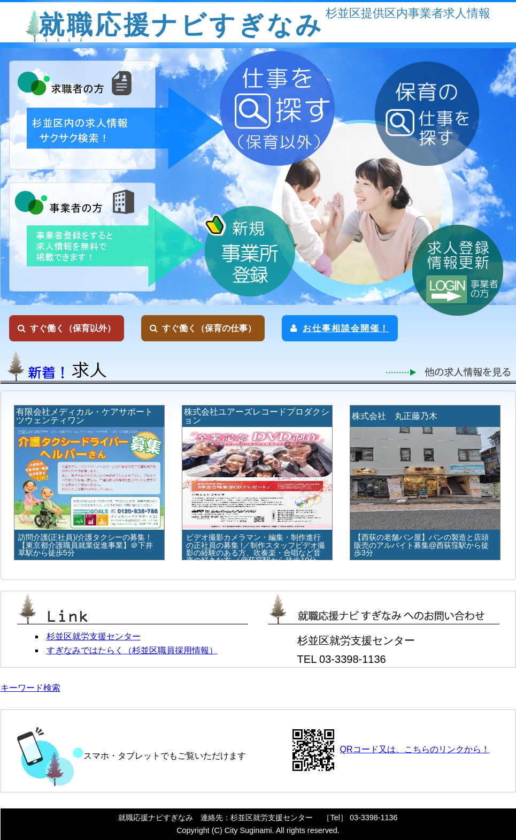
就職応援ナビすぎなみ (181, 25)
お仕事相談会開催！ (339, 328)
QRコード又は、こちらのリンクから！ (415, 749)
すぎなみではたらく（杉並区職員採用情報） (132, 650)
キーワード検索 (30, 687)
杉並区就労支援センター (94, 636)
